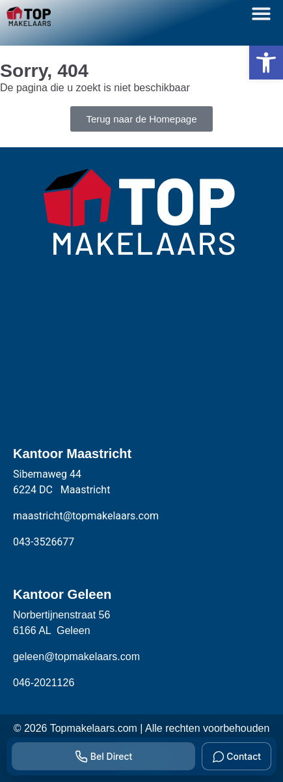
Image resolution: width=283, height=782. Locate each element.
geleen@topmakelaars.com (76, 656)
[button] (266, 63)
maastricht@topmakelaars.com (86, 516)
